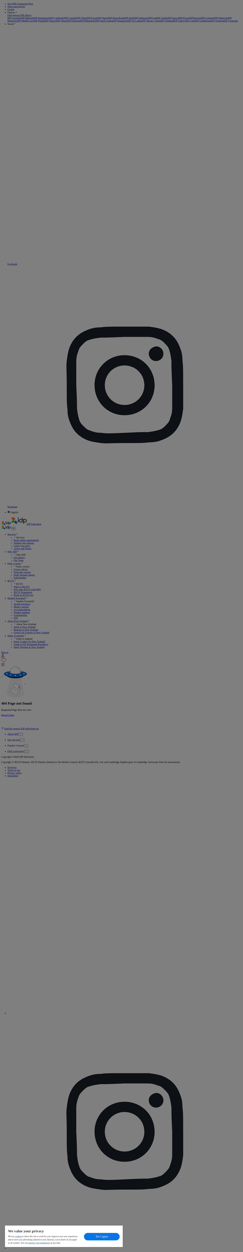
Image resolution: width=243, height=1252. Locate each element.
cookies (18, 1236)
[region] (64, 1236)
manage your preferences (39, 1243)
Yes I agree (102, 1236)
